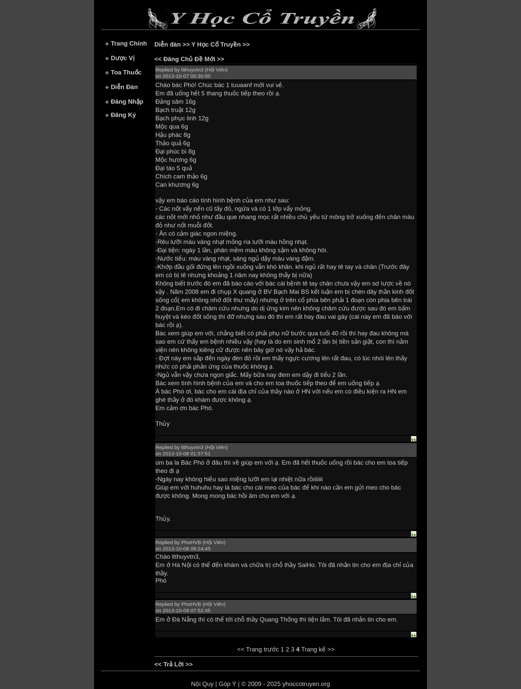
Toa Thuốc (126, 72)
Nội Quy (202, 683)
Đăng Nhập (127, 101)
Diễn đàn (168, 44)
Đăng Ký (123, 114)
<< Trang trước (258, 649)
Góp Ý (227, 683)
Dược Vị (122, 58)
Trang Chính (129, 43)
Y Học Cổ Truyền (216, 44)
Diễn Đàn (124, 86)
